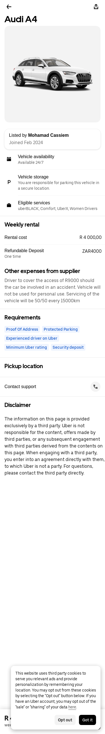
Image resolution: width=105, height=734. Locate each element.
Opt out (65, 720)
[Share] (96, 7)
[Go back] (9, 7)
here (72, 707)
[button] (54, 237)
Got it (87, 720)
